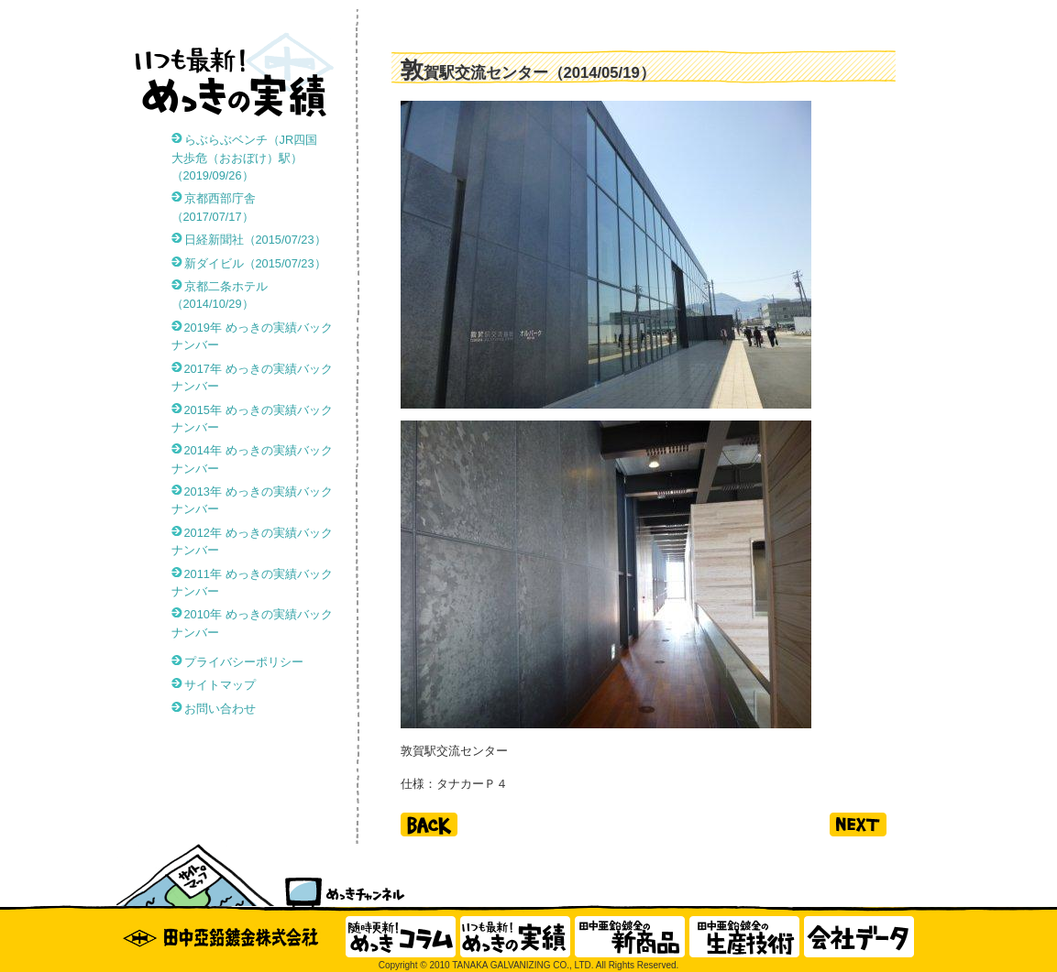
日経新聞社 (255, 239)
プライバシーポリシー (243, 662)
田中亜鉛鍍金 (226, 936)
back (429, 824)
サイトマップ (220, 685)
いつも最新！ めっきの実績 (515, 936)
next (858, 824)
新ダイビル (255, 263)
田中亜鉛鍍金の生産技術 (744, 936)
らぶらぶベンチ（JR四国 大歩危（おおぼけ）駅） (250, 157)
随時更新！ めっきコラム (401, 936)
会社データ (859, 936)
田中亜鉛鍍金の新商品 (630, 936)
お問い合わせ (220, 708)
